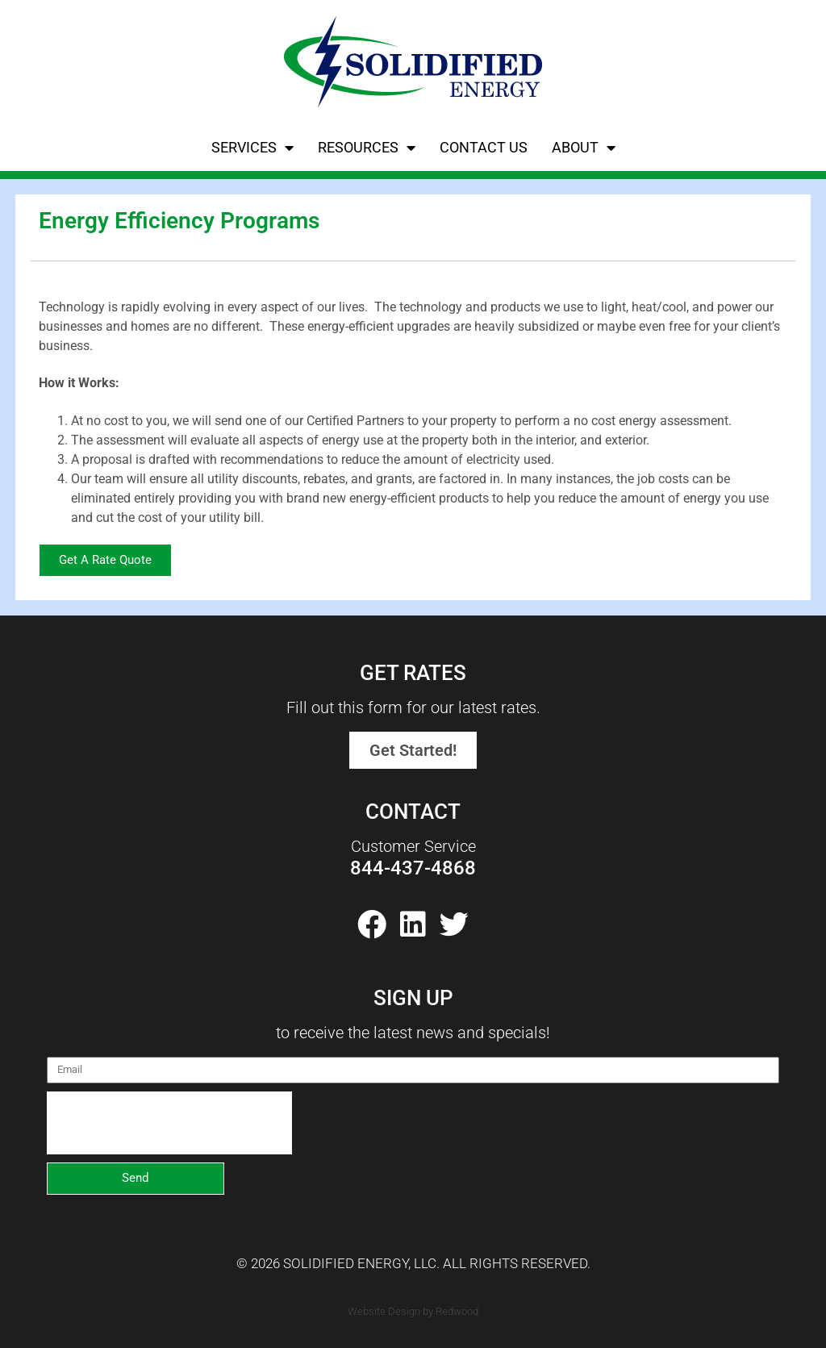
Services (252, 147)
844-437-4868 (413, 868)
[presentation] (169, 1122)
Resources (366, 147)
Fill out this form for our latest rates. (413, 707)
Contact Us (484, 147)
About (583, 147)
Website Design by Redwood (413, 1311)
